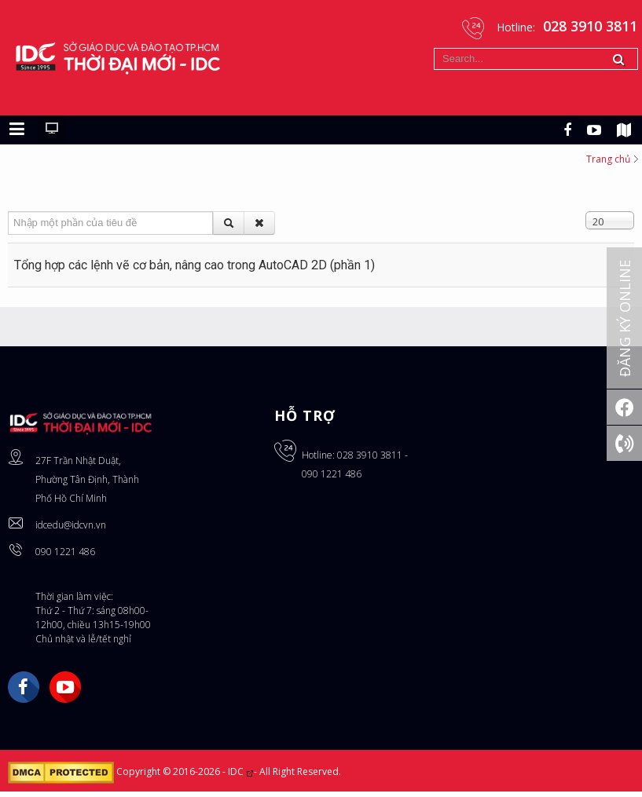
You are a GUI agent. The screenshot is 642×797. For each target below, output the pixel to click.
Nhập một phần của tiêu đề (8, 217)
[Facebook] (624, 407)
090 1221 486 (65, 557)
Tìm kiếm (434, 48)
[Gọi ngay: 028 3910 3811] (624, 443)
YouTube (65, 692)
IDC (241, 777)
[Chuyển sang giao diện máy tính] (52, 135)
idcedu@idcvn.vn (70, 530)
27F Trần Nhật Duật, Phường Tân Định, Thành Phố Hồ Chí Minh (87, 484)
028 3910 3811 (369, 460)
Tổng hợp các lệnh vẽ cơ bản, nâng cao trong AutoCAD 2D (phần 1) (194, 270)
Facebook (23, 692)
